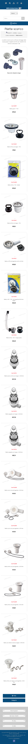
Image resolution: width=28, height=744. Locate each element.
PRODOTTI (9, 33)
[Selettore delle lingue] (14, 13)
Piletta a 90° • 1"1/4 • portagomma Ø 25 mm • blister (14, 300)
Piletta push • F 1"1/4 (14, 108)
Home (6, 3)
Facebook (14, 741)
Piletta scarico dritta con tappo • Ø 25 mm (14, 375)
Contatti (18, 3)
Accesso (22, 3)
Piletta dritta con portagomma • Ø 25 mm (14, 566)
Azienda (10, 3)
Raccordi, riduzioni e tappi (14, 73)
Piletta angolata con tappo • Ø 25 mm (14, 452)
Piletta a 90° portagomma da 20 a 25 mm (14, 261)
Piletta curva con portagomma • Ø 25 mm (14, 490)
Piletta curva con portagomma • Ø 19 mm (14, 528)
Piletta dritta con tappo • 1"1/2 (14, 223)
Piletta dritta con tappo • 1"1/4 (14, 146)
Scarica (14, 3)
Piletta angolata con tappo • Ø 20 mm (14, 414)
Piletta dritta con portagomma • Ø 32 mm (14, 604)
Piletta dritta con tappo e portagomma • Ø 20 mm (14, 681)
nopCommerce (16, 738)
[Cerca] (12, 18)
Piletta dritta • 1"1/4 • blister (14, 185)
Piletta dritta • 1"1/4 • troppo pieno (14, 337)
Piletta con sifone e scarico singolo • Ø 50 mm (14, 642)
